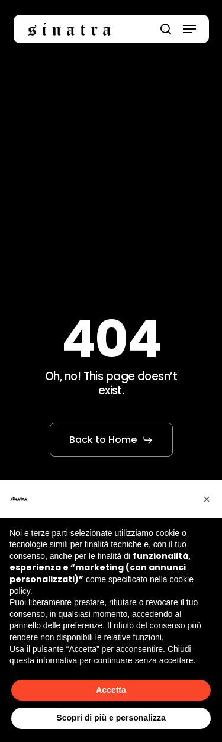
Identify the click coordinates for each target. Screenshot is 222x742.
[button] (189, 29)
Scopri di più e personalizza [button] (110, 717)
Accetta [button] (111, 690)
